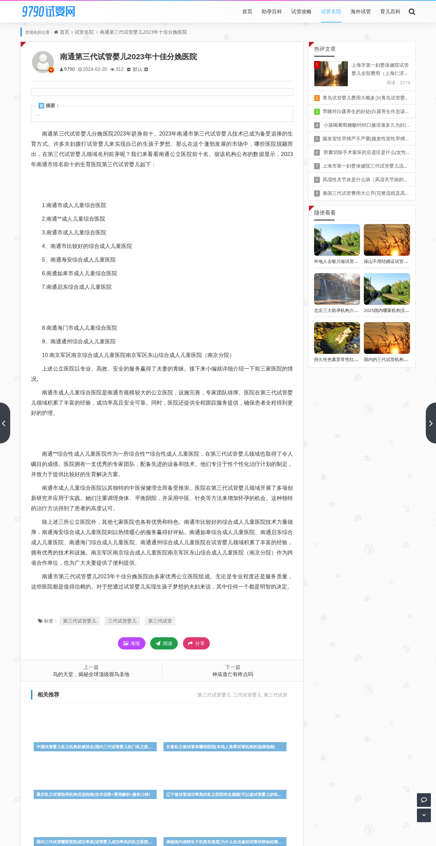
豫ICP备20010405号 (230, 825)
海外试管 (361, 11)
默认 (140, 69)
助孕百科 (272, 11)
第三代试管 (160, 620)
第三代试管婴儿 (79, 620)
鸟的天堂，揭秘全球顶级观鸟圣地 (91, 674)
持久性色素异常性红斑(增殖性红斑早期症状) (357, 359)
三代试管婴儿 (122, 620)
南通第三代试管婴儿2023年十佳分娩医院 (143, 32)
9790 (69, 69)
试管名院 (331, 11)
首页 (247, 11)
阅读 (164, 643)
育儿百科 (390, 11)
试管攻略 (301, 11)
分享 (196, 643)
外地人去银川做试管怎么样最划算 (347, 261)
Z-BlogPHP (218, 835)
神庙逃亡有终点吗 (232, 674)
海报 (131, 643)
